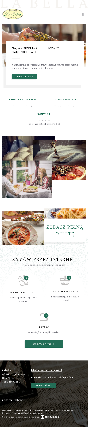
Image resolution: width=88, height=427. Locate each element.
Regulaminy (7, 410)
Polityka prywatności (23, 410)
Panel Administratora (33, 413)
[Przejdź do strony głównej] (13, 14)
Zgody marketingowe (63, 410)
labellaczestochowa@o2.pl (44, 123)
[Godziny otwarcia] (31, 106)
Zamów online (24, 76)
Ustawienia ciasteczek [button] (43, 410)
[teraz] (26, 106)
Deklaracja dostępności (12, 413)
